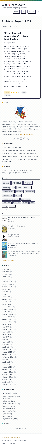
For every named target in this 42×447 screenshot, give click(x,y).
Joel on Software (8, 409)
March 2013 (7, 364)
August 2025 (8, 289)
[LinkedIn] (21, 139)
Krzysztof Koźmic (8, 406)
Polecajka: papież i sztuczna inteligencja (19, 153)
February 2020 (9, 314)
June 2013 (7, 359)
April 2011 (7, 382)
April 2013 (7, 362)
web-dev (27, 187)
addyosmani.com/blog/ (10, 419)
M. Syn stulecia (14, 235)
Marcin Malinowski (27, 135)
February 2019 (9, 329)
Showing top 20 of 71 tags (11, 209)
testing (6, 187)
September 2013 (9, 357)
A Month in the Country (17, 226)
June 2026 (7, 272)
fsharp (5, 206)
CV (23, 12)
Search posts (21, 428)
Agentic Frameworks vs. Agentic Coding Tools (20, 156)
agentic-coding (8, 191)
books (24, 92)
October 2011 (8, 380)
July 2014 (7, 344)
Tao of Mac (6, 399)
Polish (7, 92)
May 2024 (7, 302)
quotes (18, 195)
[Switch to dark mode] (38, 11)
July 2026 (7, 269)
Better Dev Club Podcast (11, 147)
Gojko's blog (7, 414)
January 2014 (8, 352)
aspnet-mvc (6, 202)
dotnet (28, 183)
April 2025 (7, 294)
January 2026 (8, 284)
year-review (25, 199)
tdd (19, 188)
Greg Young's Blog (9, 411)
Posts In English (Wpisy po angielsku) (17, 170)
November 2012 (9, 372)
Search (31, 12)
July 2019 (7, 327)
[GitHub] (24, 139)
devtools (19, 191)
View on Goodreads (8, 260)
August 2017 (8, 334)
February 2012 (9, 377)
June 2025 (7, 292)
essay (32, 202)
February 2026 (9, 282)
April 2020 (7, 312)
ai (14, 187)
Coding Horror (7, 416)
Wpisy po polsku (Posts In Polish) (15, 173)
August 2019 (8, 324)
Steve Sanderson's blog (11, 396)
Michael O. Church (9, 401)
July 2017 (7, 337)
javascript (30, 191)
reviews (7, 95)
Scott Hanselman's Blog (11, 404)
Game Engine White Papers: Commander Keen (22, 218)
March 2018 (7, 332)
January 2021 (8, 307)
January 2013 (8, 367)
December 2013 (9, 354)
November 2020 (9, 309)
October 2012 (8, 375)
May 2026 (7, 274)
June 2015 (7, 339)
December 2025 (9, 287)
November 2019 (9, 322)
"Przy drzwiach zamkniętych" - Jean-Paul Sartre (16, 36)
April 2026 (7, 277)
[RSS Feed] (28, 139)
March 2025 (7, 297)
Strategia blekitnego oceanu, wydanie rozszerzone (23, 244)
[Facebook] (18, 139)
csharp (25, 202)
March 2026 (7, 279)
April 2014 (7, 347)
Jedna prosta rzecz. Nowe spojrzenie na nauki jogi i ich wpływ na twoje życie (24, 253)
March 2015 (7, 342)
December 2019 (9, 319)
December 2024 (9, 299)
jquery (12, 206)
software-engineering (10, 199)
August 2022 (8, 304)
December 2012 (9, 370)
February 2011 (9, 385)
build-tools (16, 202)
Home (16, 12)
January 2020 (8, 317)
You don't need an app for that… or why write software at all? (20, 160)
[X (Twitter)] (14, 139)
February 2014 (9, 349)
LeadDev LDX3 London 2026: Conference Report (20, 150)
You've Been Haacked (10, 394)
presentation (8, 195)
